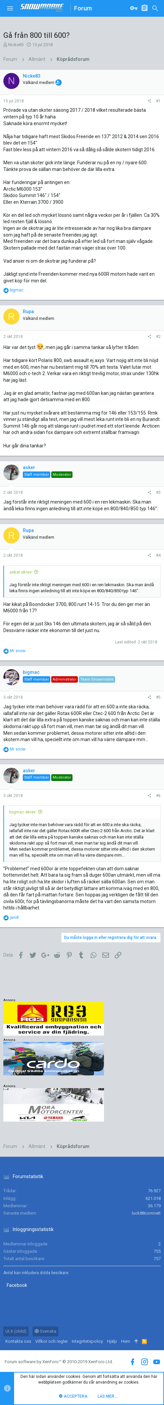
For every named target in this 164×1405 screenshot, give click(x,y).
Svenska (45, 1331)
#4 (158, 555)
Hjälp (112, 1341)
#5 (158, 697)
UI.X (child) (15, 1331)
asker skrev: (21, 572)
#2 (158, 336)
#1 (158, 101)
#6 (158, 795)
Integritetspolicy (87, 1341)
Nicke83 (16, 44)
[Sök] (155, 8)
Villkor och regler (51, 1341)
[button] (10, 8)
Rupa (28, 311)
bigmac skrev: (23, 811)
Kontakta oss (18, 1341)
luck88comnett (146, 1213)
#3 (158, 492)
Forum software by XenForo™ (59, 1361)
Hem (125, 1341)
